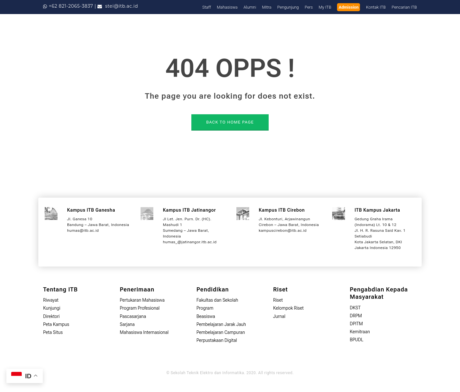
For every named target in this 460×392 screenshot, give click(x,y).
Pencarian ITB (404, 7)
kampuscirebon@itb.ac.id (283, 230)
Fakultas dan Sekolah (217, 300)
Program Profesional (140, 308)
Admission (348, 7)
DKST (355, 307)
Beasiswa (205, 316)
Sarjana (127, 324)
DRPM (356, 315)
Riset (278, 300)
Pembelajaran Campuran (220, 332)
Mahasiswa (227, 7)
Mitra (266, 7)
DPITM (356, 323)
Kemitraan (360, 331)
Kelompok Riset (288, 308)
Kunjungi (51, 308)
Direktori (51, 316)
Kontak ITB (376, 7)
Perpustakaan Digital (216, 340)
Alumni (249, 7)
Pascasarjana (133, 316)
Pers (309, 7)
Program (204, 308)
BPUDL (356, 339)
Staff (206, 7)
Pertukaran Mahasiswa (142, 300)
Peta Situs (53, 332)
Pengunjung (288, 7)
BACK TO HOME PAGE (230, 122)
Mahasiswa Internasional (144, 332)
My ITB (325, 7)
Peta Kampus (56, 324)
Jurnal (279, 316)
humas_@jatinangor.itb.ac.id (190, 242)
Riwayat (50, 300)
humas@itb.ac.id (83, 230)
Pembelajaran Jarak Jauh (221, 324)
